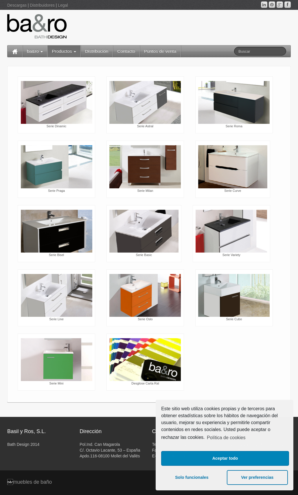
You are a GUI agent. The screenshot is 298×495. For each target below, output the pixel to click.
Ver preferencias (257, 477)
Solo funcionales (191, 477)
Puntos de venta (160, 51)
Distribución (96, 51)
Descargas (17, 5)
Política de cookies (226, 437)
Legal (63, 5)
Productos (64, 51)
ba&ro (35, 51)
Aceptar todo (225, 458)
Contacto (126, 51)
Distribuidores (42, 5)
